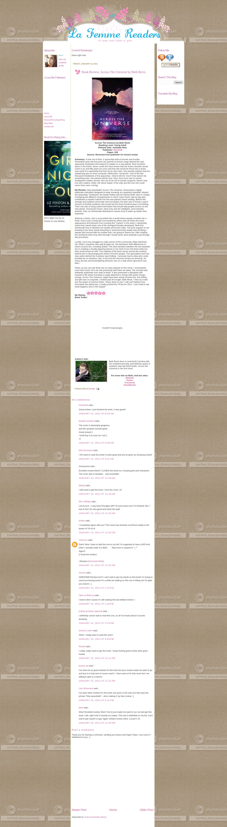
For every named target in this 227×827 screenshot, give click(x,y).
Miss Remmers (86, 450)
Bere (81, 707)
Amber (82, 520)
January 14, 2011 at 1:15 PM (96, 604)
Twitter (130, 380)
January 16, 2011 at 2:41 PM (96, 700)
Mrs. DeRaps (85, 501)
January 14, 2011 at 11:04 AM (97, 478)
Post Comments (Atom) (95, 817)
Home (46, 113)
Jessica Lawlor (86, 630)
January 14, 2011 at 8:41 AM (96, 459)
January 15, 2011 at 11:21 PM (97, 681)
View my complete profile (62, 62)
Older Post (146, 809)
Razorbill (117, 150)
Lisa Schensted (86, 688)
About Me (48, 117)
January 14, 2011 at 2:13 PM (96, 623)
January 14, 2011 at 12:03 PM (97, 532)
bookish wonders (87, 421)
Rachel (82, 646)
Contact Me (49, 126)
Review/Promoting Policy (54, 120)
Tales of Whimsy (86, 595)
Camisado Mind (95, 561)
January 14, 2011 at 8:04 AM (96, 413)
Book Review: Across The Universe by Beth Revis (114, 72)
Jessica (82, 573)
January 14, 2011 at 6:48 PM (96, 639)
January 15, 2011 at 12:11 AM (97, 658)
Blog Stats (48, 123)
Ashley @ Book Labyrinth (90, 611)
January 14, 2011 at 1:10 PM (96, 588)
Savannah (83, 405)
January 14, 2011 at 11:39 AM (97, 494)
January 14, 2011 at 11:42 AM (97, 513)
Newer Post (79, 809)
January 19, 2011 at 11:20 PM (97, 723)
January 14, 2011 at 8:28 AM (96, 443)
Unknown (83, 540)
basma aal (84, 666)
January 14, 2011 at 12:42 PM (97, 565)
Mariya (82, 485)
